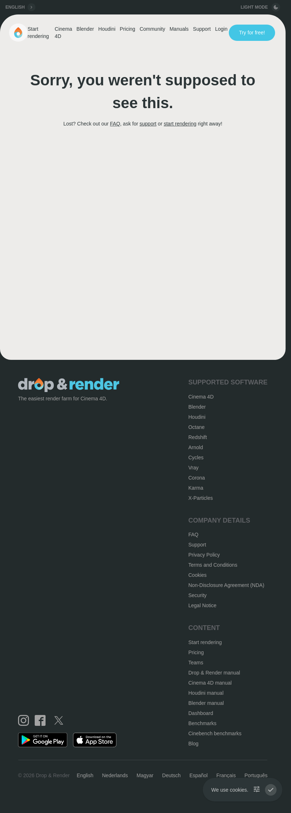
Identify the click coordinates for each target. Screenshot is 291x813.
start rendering (180, 124)
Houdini (106, 29)
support (148, 124)
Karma (195, 488)
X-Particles (200, 498)
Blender (85, 29)
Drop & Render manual (214, 673)
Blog (193, 743)
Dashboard (200, 713)
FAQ (115, 124)
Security (197, 595)
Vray (193, 468)
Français (226, 775)
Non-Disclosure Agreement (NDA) (226, 585)
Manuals (179, 29)
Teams (195, 662)
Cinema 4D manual (210, 683)
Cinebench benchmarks (214, 733)
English (85, 775)
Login (221, 29)
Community (152, 29)
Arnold (195, 447)
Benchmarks (202, 723)
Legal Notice (202, 605)
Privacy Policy (204, 555)
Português (256, 775)
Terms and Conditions (212, 565)
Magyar (145, 775)
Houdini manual (205, 693)
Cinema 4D (63, 32)
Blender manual (206, 703)
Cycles (196, 457)
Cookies (197, 575)
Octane (196, 427)
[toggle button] (275, 7)
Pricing (127, 29)
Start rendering (38, 32)
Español (198, 775)
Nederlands (115, 775)
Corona (196, 478)
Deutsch (171, 775)
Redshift (197, 437)
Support (202, 29)
